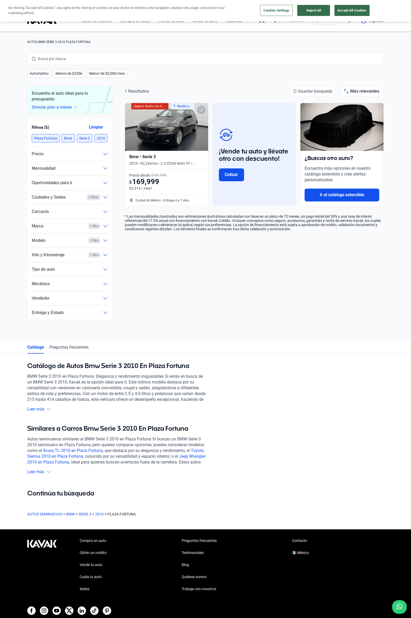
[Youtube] (56, 610)
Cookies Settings (276, 10)
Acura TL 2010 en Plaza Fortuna (73, 450)
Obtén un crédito (93, 553)
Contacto (299, 541)
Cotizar (231, 174)
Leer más (39, 409)
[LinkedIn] (82, 610)
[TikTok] (94, 610)
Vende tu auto (91, 565)
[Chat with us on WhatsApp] (399, 607)
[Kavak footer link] (42, 565)
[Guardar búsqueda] (312, 91)
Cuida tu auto (91, 577)
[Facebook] (31, 610)
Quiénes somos (194, 577)
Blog (185, 565)
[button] (39, 73)
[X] (69, 610)
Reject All (313, 10)
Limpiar (96, 127)
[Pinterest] (107, 610)
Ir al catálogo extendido (342, 194)
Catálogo (35, 347)
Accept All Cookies (351, 10)
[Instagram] (44, 610)
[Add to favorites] (201, 110)
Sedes (84, 589)
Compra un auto (93, 541)
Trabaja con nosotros (199, 589)
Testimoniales (193, 553)
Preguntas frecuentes (69, 347)
